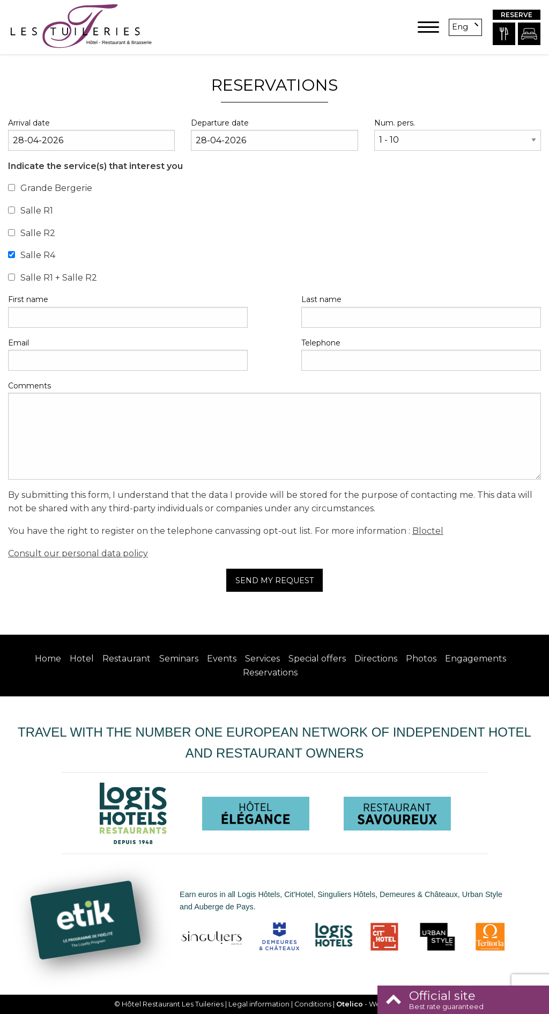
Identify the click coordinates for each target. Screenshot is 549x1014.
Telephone (320, 343)
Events (221, 658)
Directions (375, 658)
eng (460, 27)
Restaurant (126, 658)
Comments (29, 386)
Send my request (274, 580)
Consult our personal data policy (78, 553)
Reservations (270, 672)
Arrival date (29, 123)
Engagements (475, 658)
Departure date (220, 123)
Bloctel (427, 531)
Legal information (259, 1004)
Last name (321, 299)
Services (262, 658)
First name (28, 299)
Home (48, 658)
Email (18, 343)
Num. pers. (394, 123)
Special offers (317, 658)
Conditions (312, 1004)
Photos (421, 658)
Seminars (178, 658)
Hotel (82, 658)
